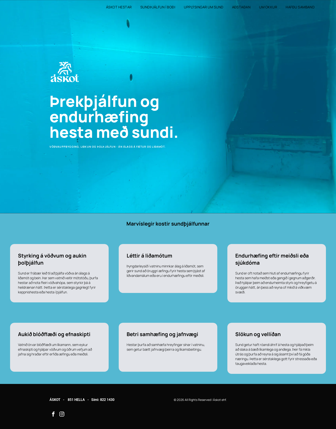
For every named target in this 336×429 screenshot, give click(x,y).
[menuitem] (119, 7)
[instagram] (62, 414)
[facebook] (53, 414)
